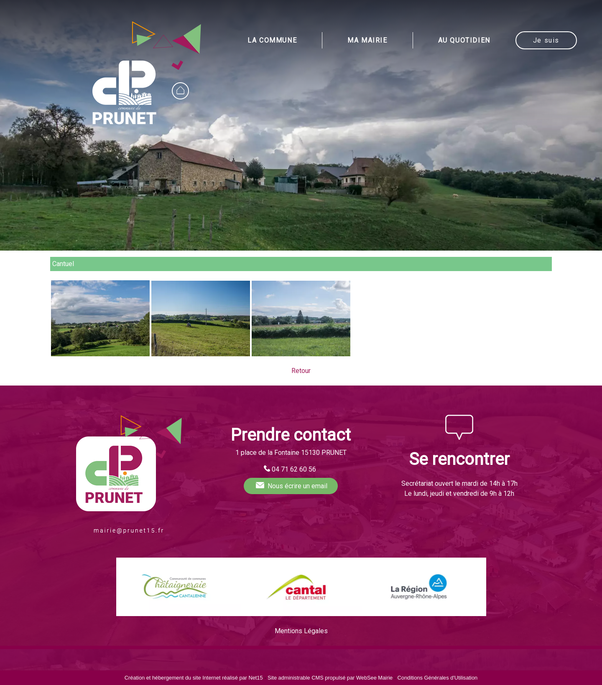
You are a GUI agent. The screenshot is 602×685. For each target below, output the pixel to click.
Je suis (546, 40)
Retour (301, 371)
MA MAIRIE (367, 40)
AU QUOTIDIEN (464, 40)
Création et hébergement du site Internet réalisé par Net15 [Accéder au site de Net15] (194, 678)
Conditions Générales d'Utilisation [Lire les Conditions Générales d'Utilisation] (438, 678)
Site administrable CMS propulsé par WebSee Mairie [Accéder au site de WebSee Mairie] (330, 678)
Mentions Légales (301, 631)
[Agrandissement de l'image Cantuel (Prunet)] (100, 354)
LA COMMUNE (272, 40)
